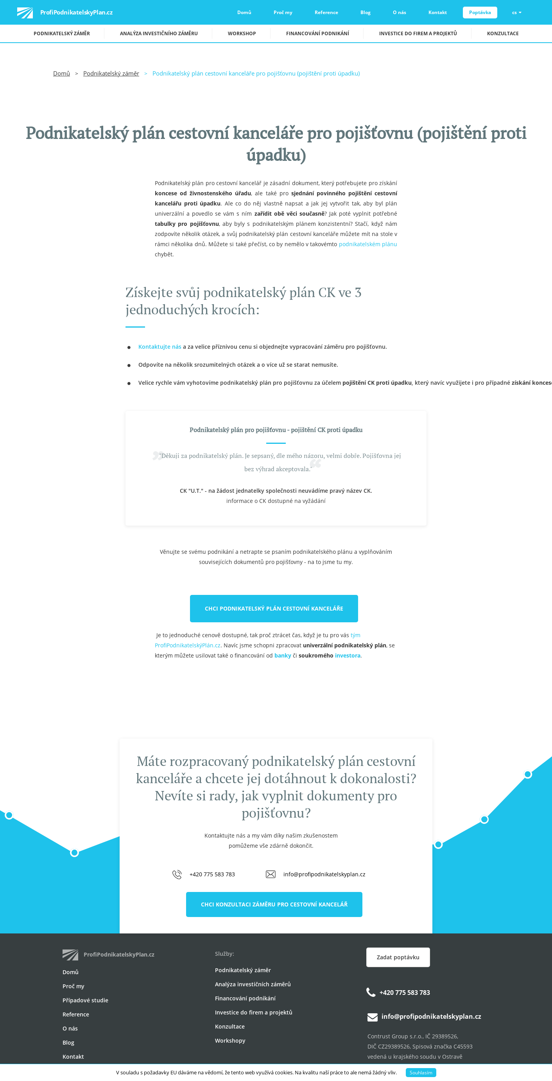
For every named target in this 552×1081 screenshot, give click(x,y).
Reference (326, 12)
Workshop (242, 33)
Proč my (283, 12)
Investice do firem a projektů (418, 33)
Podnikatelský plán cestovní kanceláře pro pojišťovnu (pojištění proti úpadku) (256, 73)
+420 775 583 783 (212, 874)
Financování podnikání (317, 33)
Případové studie (85, 1000)
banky (282, 655)
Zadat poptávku (398, 957)
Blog (365, 12)
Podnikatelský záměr (62, 33)
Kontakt (437, 12)
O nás (399, 12)
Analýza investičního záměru (159, 33)
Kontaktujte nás (159, 346)
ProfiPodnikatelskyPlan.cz (56, 13)
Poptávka (480, 12)
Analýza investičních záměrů (253, 984)
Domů (244, 12)
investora (347, 655)
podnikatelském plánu (368, 244)
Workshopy (230, 1040)
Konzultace (503, 33)
